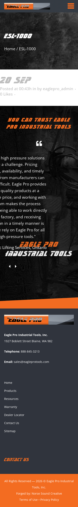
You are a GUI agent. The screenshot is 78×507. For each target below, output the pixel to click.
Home (9, 48)
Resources (11, 399)
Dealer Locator (14, 415)
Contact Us (11, 423)
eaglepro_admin (58, 88)
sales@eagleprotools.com (31, 362)
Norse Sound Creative (47, 493)
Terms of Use (28, 500)
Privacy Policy (49, 500)
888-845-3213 (30, 351)
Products (10, 391)
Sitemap (10, 431)
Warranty (10, 407)
